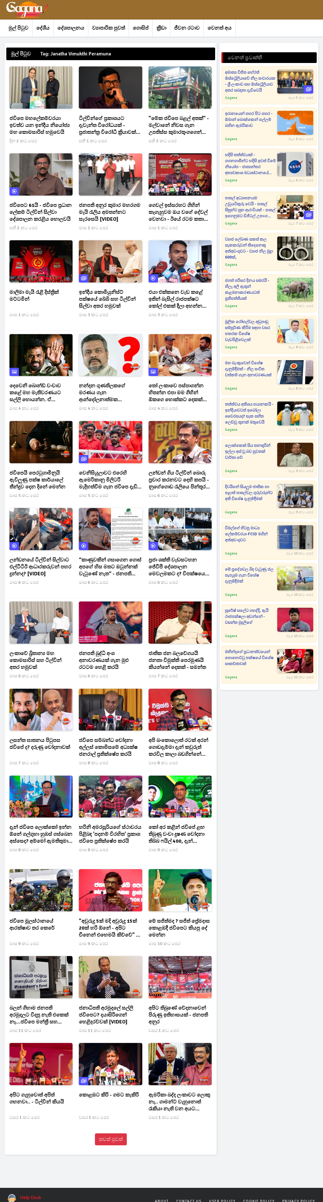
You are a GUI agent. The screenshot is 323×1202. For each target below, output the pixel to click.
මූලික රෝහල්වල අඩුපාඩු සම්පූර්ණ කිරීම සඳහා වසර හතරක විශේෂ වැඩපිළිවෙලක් (247, 330)
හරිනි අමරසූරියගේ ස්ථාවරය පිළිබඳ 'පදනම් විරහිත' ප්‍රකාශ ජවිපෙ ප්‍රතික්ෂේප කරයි (110, 834)
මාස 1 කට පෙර (93, 228)
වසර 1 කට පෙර (164, 1030)
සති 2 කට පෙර (162, 141)
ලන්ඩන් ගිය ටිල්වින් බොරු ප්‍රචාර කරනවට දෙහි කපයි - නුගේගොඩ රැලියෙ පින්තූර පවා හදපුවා (179, 480)
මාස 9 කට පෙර (163, 849)
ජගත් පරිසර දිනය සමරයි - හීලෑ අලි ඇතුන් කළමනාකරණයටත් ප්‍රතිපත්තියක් (247, 289)
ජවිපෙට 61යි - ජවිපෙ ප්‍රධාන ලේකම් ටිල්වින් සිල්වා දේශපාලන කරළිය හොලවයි (40, 212)
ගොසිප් (141, 28)
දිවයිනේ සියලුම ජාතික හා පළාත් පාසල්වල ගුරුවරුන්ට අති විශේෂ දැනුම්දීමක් (249, 492)
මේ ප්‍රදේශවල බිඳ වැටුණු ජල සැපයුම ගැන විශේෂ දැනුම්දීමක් (249, 575)
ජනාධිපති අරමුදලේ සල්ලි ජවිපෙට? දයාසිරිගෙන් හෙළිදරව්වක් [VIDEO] (106, 1015)
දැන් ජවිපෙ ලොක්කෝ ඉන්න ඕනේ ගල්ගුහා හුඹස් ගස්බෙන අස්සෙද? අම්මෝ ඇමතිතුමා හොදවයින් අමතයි (40, 834)
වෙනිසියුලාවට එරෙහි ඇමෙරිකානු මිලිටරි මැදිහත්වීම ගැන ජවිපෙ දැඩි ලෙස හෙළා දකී (108, 480)
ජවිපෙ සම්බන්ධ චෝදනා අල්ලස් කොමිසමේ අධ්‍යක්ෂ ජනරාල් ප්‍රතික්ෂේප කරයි (108, 747)
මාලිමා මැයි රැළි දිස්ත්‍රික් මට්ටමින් (34, 295)
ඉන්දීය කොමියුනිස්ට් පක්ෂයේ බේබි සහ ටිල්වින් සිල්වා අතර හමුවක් (107, 299)
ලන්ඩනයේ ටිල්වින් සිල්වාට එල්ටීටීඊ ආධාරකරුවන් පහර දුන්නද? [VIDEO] (40, 567)
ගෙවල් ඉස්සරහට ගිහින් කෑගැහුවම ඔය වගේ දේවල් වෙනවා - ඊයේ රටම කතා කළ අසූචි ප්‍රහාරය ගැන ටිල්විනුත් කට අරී (178, 212)
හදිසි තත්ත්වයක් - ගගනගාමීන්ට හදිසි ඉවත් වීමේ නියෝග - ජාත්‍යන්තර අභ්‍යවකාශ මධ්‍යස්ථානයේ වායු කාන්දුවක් (250, 164)
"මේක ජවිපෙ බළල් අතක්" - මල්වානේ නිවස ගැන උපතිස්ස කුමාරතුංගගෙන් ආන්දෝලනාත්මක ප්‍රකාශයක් (179, 125)
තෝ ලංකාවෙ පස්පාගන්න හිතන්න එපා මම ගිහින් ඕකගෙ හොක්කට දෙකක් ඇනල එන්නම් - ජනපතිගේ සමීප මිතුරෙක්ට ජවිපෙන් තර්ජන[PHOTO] (178, 393)
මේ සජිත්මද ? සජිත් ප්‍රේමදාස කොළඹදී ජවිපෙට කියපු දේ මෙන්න (179, 928)
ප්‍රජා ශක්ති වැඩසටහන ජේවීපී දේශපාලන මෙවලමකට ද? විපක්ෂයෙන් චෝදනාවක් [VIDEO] (179, 567)
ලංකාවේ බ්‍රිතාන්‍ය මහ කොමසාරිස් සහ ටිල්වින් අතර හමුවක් (35, 660)
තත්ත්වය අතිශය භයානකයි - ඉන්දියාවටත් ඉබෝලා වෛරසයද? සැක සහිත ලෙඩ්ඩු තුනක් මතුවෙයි (249, 413)
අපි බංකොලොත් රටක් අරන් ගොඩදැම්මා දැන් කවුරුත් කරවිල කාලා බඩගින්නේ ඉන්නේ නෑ (178, 747)
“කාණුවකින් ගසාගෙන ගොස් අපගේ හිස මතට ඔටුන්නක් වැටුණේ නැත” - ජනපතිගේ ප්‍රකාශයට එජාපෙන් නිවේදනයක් (110, 567)
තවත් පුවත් (111, 1139)
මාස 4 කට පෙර (23, 408)
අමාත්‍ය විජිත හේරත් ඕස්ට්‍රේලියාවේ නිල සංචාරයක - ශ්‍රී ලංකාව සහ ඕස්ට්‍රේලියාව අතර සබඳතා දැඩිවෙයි (250, 81)
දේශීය (43, 28)
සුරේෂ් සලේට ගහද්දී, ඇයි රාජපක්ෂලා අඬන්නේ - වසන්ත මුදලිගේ (246, 616)
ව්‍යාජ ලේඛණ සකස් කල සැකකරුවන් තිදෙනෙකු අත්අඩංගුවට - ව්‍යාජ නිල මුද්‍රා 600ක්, (249, 248)
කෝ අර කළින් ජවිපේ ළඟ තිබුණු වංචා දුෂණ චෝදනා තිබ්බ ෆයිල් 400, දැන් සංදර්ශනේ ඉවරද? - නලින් (176, 834)
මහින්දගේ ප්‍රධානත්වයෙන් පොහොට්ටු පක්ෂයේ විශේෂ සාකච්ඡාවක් (249, 657)
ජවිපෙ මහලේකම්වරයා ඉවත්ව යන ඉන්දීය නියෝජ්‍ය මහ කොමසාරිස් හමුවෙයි (39, 125)
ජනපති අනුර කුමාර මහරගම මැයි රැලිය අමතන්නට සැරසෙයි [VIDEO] (109, 212)
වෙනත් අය (220, 28)
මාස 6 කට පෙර (163, 495)
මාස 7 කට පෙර (163, 676)
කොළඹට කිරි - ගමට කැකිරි (109, 1095)
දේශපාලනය (70, 28)
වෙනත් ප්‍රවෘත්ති (245, 57)
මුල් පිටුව (18, 28)
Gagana (231, 97)
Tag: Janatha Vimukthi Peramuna (75, 54)
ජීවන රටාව (187, 28)
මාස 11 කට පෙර (25, 1030)
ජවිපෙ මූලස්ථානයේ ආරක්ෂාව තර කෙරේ (32, 924)
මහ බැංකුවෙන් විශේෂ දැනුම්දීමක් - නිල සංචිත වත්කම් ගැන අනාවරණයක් (248, 369)
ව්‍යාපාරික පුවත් (108, 28)
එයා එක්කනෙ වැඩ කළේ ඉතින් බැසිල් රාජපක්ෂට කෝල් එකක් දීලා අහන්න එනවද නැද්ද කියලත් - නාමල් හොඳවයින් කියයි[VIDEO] (179, 299)
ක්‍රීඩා (161, 28)
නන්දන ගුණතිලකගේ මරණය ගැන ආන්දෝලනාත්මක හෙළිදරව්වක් (102, 393)
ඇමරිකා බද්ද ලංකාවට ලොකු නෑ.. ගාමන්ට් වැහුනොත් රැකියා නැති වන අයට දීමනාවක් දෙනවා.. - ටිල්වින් (179, 1102)
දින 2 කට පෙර (23, 141)
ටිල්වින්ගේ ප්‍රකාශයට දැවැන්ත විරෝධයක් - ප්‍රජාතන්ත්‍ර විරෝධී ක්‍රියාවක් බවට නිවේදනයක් (107, 125)
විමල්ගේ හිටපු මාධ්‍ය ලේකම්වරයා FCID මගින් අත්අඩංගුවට (246, 534)
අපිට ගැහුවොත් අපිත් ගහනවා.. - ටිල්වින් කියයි (36, 1098)
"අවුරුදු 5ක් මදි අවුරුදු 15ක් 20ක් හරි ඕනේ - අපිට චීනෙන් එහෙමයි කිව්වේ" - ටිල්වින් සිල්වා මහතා (108, 928)
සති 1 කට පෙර (93, 141)
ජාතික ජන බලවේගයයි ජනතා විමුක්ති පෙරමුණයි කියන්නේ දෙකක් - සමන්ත (177, 660)
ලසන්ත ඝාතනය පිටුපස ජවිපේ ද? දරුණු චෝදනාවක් (39, 743)
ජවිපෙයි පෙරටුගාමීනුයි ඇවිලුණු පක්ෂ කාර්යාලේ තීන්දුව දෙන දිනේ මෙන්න (37, 480)
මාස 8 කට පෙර (93, 763)
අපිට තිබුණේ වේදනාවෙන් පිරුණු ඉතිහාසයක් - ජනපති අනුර (178, 1015)
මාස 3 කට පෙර (93, 314)
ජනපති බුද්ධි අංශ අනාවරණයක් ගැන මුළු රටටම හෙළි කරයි (104, 660)
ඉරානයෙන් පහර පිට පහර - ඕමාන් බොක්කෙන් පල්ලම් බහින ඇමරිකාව (249, 119)
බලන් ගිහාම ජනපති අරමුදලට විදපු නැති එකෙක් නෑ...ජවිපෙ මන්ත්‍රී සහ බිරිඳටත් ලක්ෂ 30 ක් (38, 1015)
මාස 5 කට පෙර (23, 495)
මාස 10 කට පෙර (164, 943)
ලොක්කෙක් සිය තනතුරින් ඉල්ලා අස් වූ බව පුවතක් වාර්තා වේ (247, 451)
